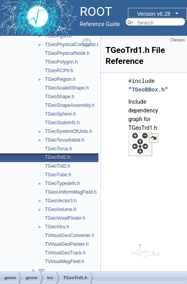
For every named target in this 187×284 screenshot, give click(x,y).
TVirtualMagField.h (65, 261)
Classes (177, 40)
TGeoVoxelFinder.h (65, 218)
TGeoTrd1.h (57, 157)
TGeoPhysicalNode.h (67, 53)
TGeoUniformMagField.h (70, 192)
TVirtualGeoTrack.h (65, 253)
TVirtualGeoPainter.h (67, 244)
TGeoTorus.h (58, 148)
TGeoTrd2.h (57, 166)
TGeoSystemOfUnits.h (68, 131)
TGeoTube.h (58, 175)
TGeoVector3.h (61, 201)
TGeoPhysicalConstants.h (72, 44)
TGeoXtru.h (57, 227)
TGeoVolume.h (60, 209)
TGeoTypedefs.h (62, 183)
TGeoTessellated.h (64, 140)
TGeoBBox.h (148, 89)
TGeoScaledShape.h (67, 88)
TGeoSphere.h (60, 114)
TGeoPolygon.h (61, 62)
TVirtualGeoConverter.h (69, 235)
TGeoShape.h (59, 96)
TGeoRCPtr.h (59, 70)
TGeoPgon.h (58, 36)
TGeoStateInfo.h (62, 122)
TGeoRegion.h (60, 79)
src (42, 270)
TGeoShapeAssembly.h (69, 105)
